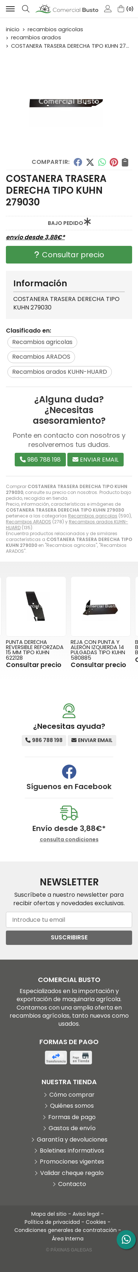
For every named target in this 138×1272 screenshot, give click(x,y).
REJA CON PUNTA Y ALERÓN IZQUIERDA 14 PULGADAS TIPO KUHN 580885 (98, 650)
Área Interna (68, 1238)
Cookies (96, 1222)
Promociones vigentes (72, 1162)
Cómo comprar (72, 1095)
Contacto (72, 1184)
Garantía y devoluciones (72, 1140)
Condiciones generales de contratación (65, 1230)
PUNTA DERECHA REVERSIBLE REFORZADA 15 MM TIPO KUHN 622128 (35, 650)
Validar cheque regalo (72, 1173)
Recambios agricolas (92, 516)
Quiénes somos (72, 1106)
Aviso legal (85, 1214)
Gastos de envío (72, 1128)
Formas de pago (72, 1117)
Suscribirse (69, 937)
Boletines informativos (72, 1151)
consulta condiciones (69, 839)
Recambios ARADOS (28, 522)
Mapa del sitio (49, 1214)
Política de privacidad (52, 1222)
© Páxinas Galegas (69, 1250)
